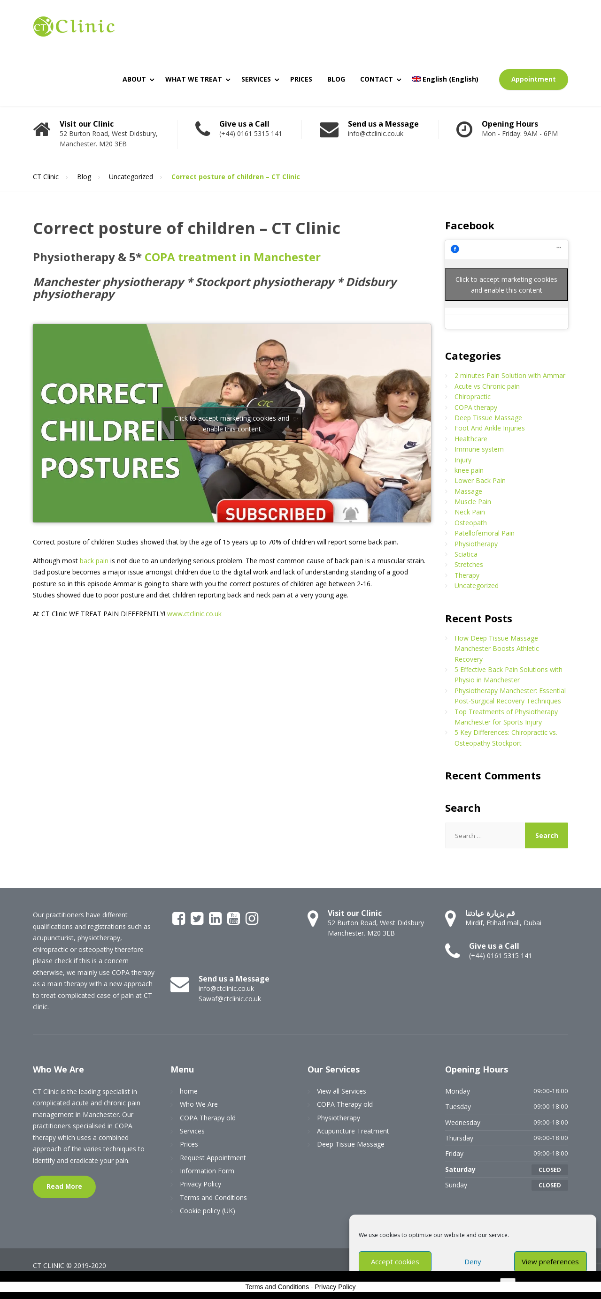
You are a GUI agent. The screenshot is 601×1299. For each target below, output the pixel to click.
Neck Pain (470, 511)
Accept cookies (395, 1261)
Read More (64, 1186)
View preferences (550, 1261)
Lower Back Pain (480, 480)
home (189, 1091)
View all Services (341, 1091)
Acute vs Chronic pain (487, 386)
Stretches (469, 564)
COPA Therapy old (208, 1117)
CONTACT (376, 79)
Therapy (467, 575)
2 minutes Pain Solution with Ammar (510, 375)
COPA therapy (476, 407)
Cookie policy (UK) (207, 1210)
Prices (189, 1144)
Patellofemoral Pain (485, 533)
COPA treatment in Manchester (233, 256)
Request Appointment (213, 1157)
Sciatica (466, 554)
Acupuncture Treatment (353, 1130)
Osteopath (471, 522)
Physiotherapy (476, 543)
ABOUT (134, 79)
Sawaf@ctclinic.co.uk (230, 998)
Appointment (533, 79)
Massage (468, 491)
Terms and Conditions (213, 1197)
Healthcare (471, 438)
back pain (94, 560)
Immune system (479, 449)
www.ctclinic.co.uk (194, 613)
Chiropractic (473, 396)
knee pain (469, 470)
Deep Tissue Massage (488, 417)
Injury (463, 459)
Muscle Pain (473, 501)
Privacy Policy (200, 1183)
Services (192, 1130)
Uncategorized (477, 585)
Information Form (207, 1170)
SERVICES (256, 79)
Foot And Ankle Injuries (490, 427)
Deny (472, 1261)
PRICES (301, 79)
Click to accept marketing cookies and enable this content (231, 423)
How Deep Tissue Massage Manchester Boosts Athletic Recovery (497, 649)
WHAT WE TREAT (193, 79)
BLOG (336, 79)
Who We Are (199, 1104)
